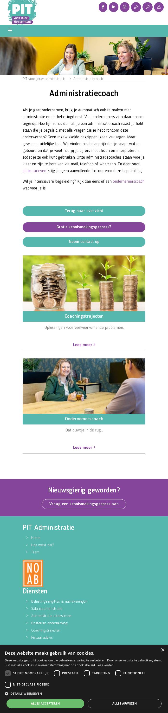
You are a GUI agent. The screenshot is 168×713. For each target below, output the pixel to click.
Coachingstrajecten (45, 630)
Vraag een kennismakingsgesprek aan (84, 504)
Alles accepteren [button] (45, 703)
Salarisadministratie (46, 609)
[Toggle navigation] (10, 31)
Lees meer (84, 345)
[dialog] (84, 679)
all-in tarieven (34, 171)
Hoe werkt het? (42, 545)
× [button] (162, 650)
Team (35, 552)
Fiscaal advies (42, 638)
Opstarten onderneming (49, 623)
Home (35, 538)
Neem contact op (84, 242)
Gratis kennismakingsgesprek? (84, 227)
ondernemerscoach (128, 181)
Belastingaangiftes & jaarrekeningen (59, 602)
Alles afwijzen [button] (124, 703)
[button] (84, 693)
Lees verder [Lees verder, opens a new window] (105, 665)
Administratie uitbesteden (51, 616)
